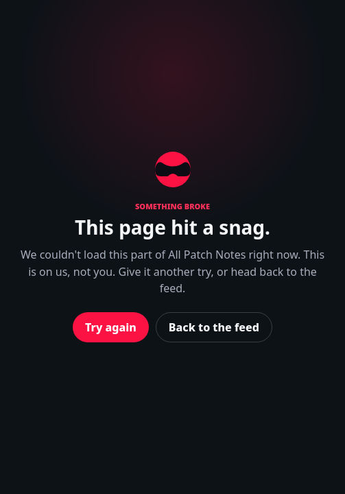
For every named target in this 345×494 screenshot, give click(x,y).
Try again (110, 327)
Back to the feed (214, 327)
